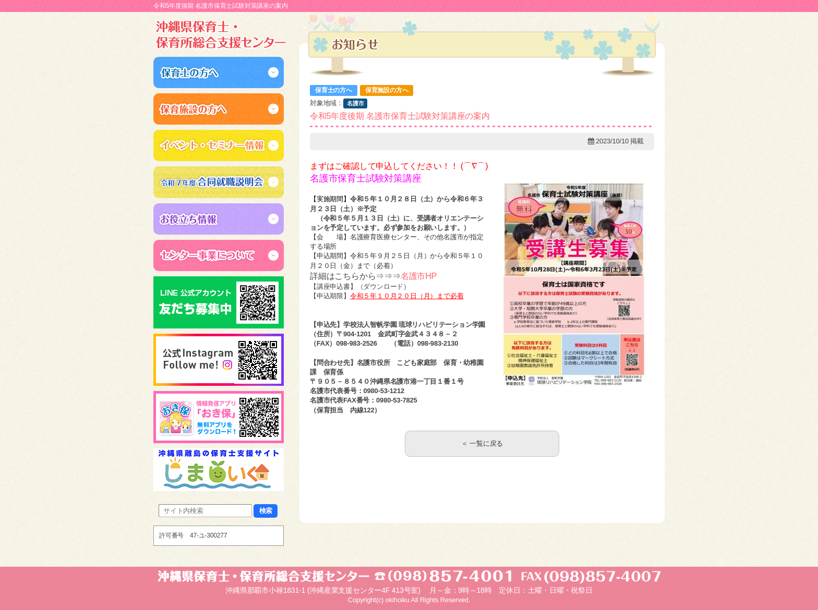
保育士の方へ (333, 90)
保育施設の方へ (386, 90)
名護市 (355, 103)
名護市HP (419, 276)
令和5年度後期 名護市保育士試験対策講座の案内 (400, 116)
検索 (266, 511)
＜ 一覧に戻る (482, 443)
